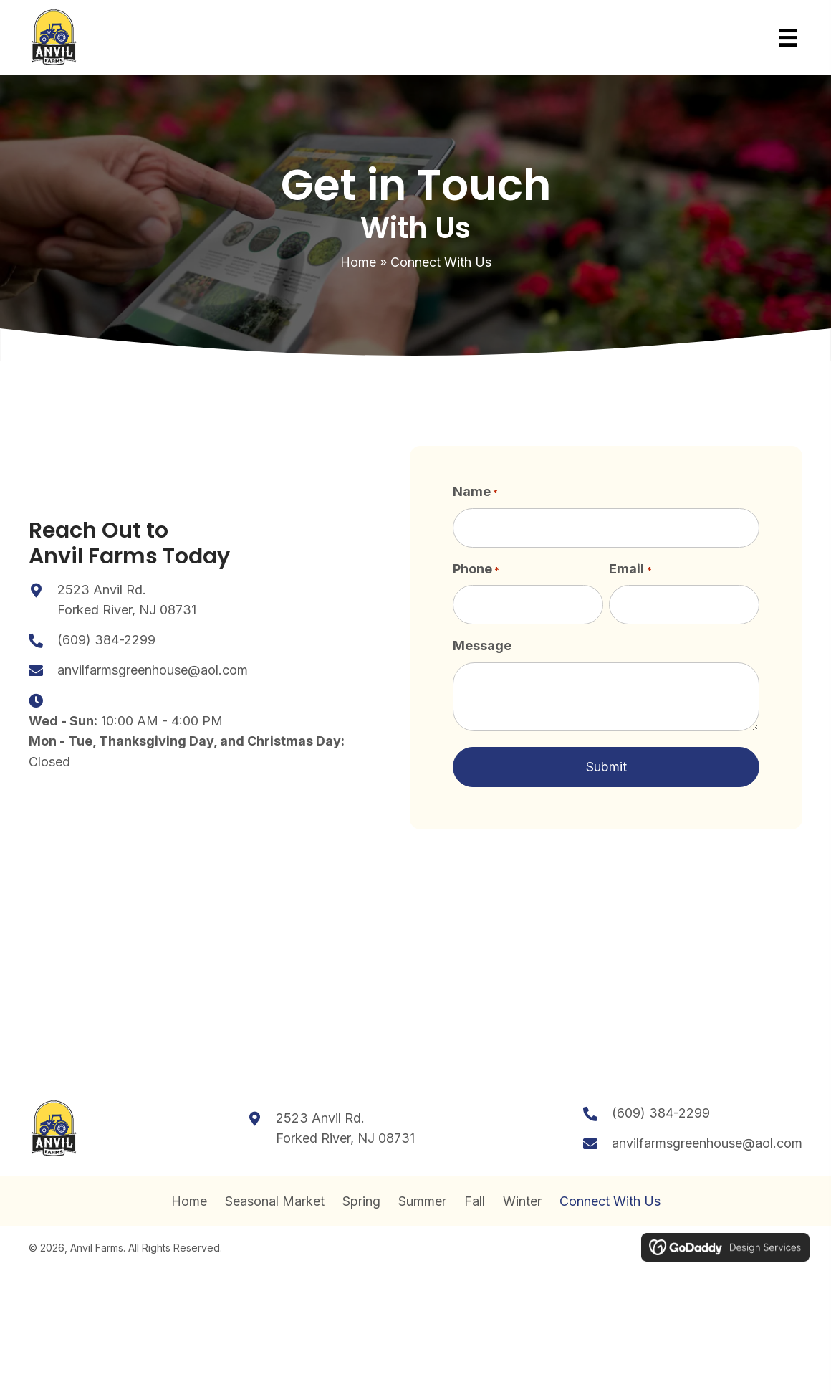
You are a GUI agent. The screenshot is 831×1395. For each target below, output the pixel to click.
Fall (474, 1197)
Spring (361, 1197)
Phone (476, 567)
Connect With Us (610, 1197)
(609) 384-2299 (106, 637)
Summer (422, 1197)
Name (475, 492)
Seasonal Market (275, 1197)
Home (358, 262)
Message (482, 641)
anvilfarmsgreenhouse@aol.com (152, 667)
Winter (522, 1197)
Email (630, 567)
